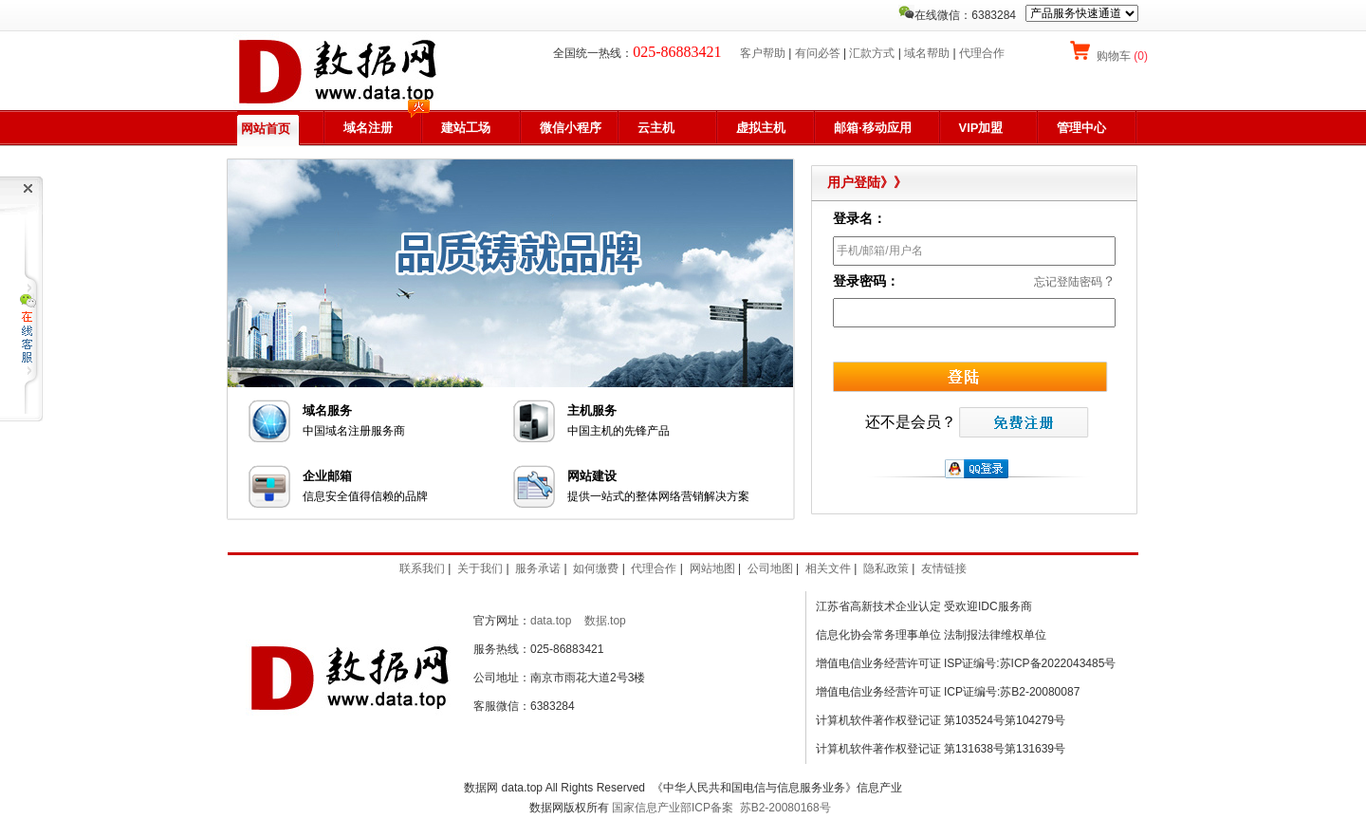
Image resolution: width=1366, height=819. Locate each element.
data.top (550, 620)
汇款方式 (872, 53)
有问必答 (817, 53)
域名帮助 (927, 53)
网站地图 (712, 568)
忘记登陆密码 (1068, 282)
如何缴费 (595, 568)
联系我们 (422, 568)
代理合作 (982, 53)
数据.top (605, 620)
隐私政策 (886, 568)
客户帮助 (762, 53)
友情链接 (944, 568)
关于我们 (480, 568)
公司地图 (770, 568)
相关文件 (828, 568)
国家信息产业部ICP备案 (672, 807)
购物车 (1121, 56)
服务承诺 (538, 568)
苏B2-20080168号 (785, 807)
